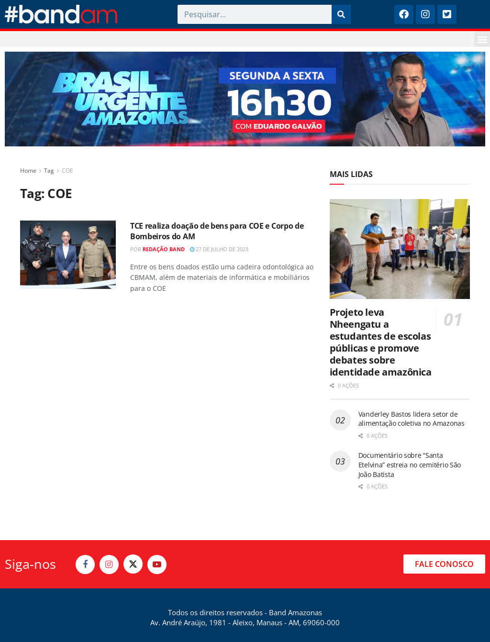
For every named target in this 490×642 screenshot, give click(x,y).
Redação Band (164, 249)
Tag (49, 170)
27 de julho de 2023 (219, 249)
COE (67, 170)
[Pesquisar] (341, 14)
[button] (482, 39)
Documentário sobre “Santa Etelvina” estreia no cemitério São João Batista (409, 464)
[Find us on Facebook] (85, 564)
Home (28, 170)
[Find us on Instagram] (109, 564)
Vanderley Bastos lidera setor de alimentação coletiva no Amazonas (411, 419)
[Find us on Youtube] (157, 564)
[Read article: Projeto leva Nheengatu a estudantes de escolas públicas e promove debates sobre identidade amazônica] (400, 249)
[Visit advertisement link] (245, 99)
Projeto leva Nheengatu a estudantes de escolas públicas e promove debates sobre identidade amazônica (381, 342)
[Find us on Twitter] (133, 564)
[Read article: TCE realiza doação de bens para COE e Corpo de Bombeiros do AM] (68, 255)
